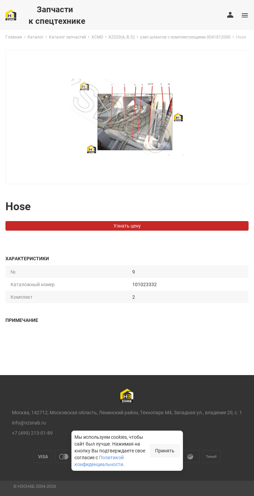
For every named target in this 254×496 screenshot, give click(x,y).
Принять (164, 450)
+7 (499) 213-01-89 (32, 433)
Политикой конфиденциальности (99, 460)
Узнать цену (127, 225)
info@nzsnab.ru (29, 422)
